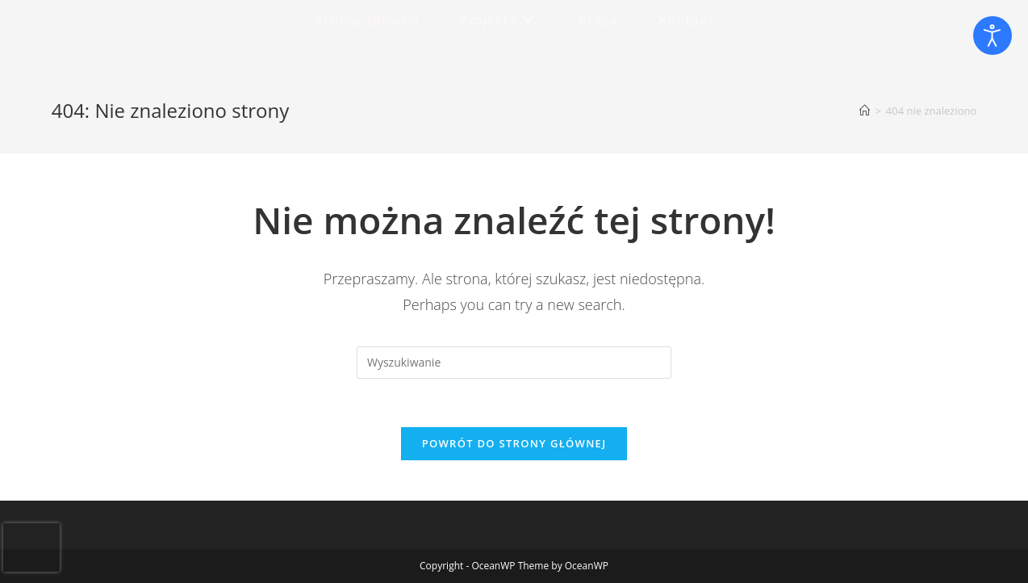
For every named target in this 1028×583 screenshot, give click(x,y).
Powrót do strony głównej (514, 443)
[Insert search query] (514, 362)
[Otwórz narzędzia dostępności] (992, 35)
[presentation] (31, 547)
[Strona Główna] (864, 110)
